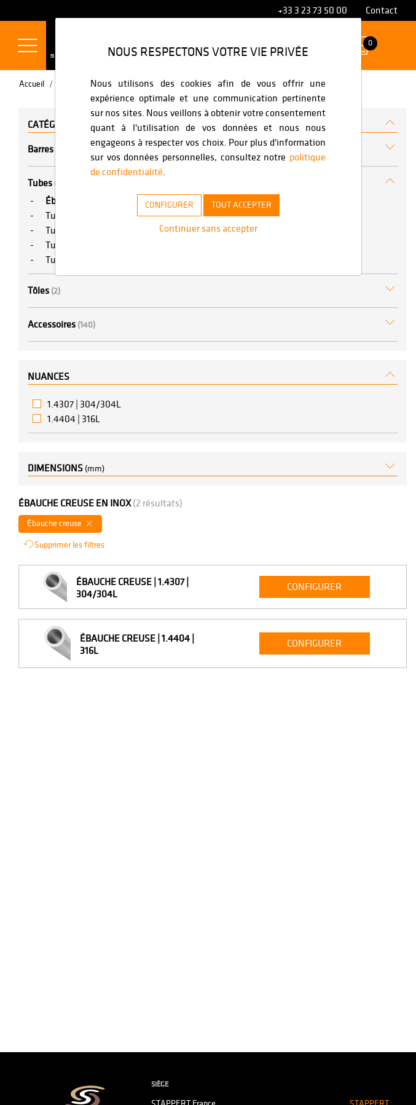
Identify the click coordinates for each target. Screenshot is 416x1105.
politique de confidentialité (216, 172)
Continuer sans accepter (208, 228)
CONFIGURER (162, 205)
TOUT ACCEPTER (247, 205)
